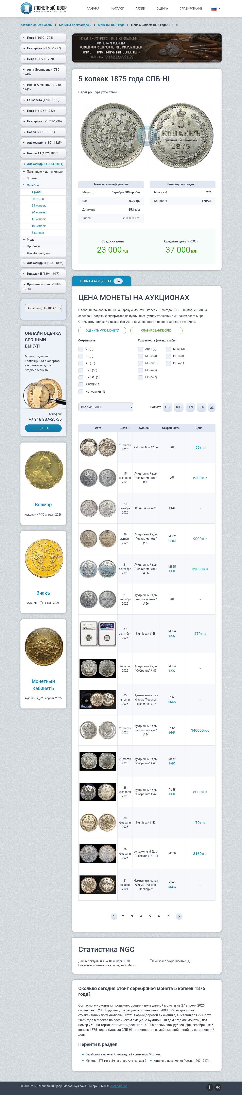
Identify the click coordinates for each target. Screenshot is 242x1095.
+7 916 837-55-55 (45, 419)
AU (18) (90, 363)
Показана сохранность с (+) (171, 961)
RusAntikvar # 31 (146, 508)
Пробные (31, 246)
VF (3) (89, 349)
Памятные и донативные (43, 171)
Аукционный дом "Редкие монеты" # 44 (146, 730)
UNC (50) (91, 370)
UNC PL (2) (93, 377)
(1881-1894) (43, 263)
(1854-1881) (42, 164)
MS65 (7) (151, 377)
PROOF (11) (93, 384)
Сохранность (172, 428)
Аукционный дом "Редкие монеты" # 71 (146, 478)
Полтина (38, 199)
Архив (140, 8)
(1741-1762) (41, 100)
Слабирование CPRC (156, 330)
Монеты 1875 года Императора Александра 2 (116, 1060)
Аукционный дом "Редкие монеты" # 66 (146, 569)
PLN (190, 407)
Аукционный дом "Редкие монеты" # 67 (146, 539)
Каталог (117, 8)
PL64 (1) (178, 363)
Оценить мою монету (102, 330)
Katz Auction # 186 (146, 447)
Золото (30, 178)
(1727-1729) (38, 59)
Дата (125, 428)
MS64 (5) (151, 370)
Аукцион (146, 428)
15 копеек (39, 219)
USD (201, 407)
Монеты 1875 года (111, 25)
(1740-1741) (42, 87)
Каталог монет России (36, 25)
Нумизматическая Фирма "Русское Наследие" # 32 (146, 699)
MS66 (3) (179, 349)
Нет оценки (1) (95, 391)
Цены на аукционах (101, 281)
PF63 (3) (178, 356)
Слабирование (191, 8)
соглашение (118, 1086)
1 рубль (37, 192)
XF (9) (89, 356)
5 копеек (38, 233)
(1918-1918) (42, 286)
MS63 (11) (151, 363)
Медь (29, 239)
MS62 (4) (151, 356)
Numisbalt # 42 (145, 822)
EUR (167, 407)
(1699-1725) (38, 38)
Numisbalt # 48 (145, 633)
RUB (178, 407)
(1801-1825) (42, 143)
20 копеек (39, 212)
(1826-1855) (40, 153)
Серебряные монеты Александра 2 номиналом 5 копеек (123, 1054)
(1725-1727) (42, 48)
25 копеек (39, 205)
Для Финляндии (36, 253)
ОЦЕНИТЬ (43, 428)
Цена (200, 428)
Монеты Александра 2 (75, 25)
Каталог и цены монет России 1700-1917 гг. (183, 1060)
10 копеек (39, 226)
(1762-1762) (39, 111)
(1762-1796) (42, 121)
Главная (93, 8)
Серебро (30, 185)
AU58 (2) (150, 349)
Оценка (162, 8)
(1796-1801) (39, 132)
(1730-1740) (41, 72)
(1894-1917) (41, 274)
